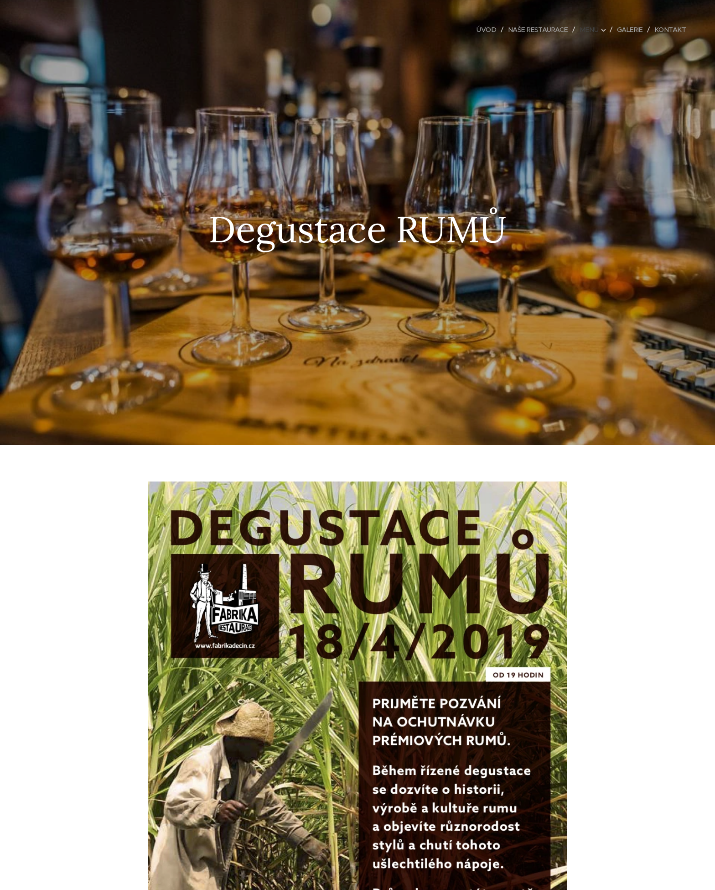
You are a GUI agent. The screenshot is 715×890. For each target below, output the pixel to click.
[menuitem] (480, 29)
